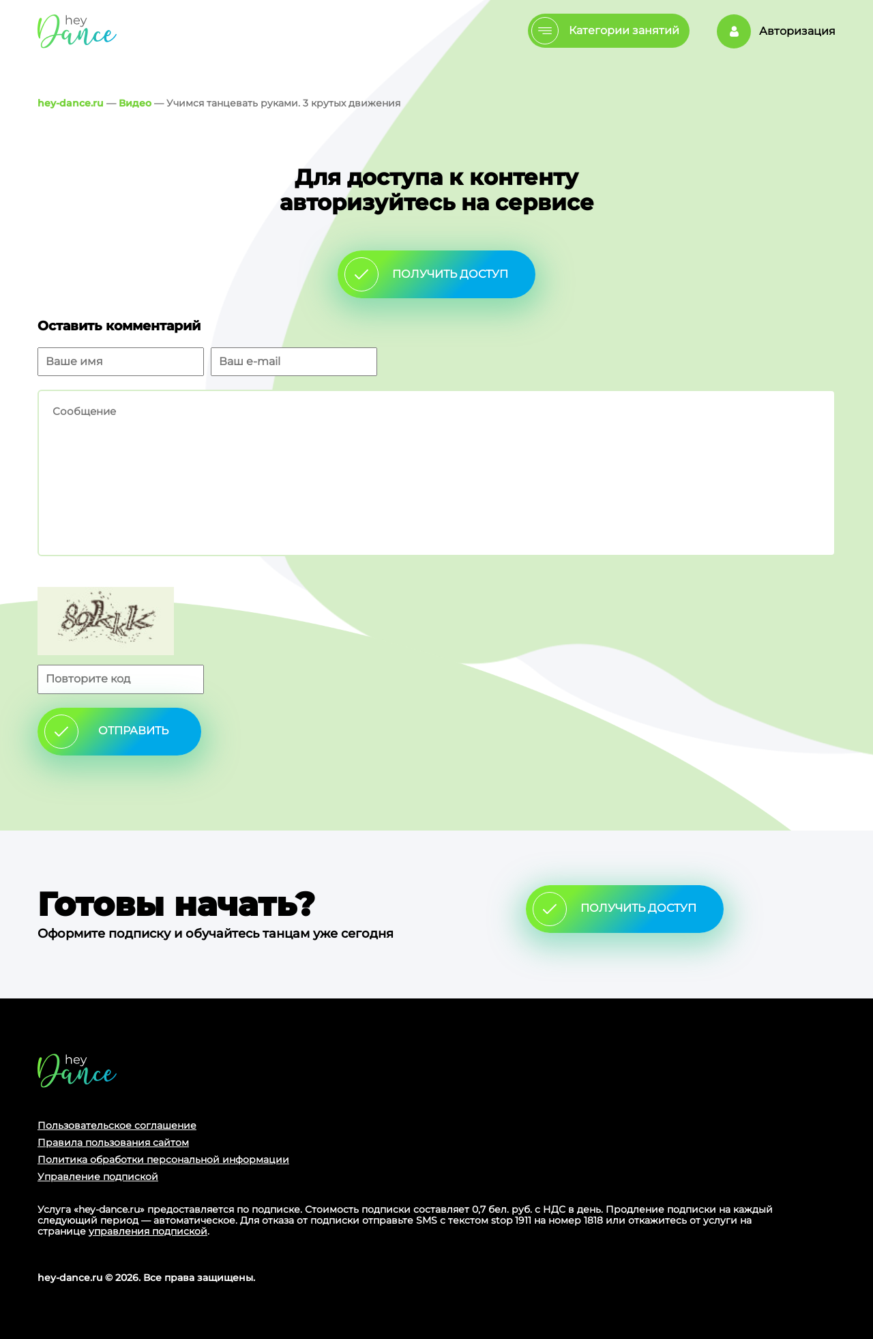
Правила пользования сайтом (113, 1142)
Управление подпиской (98, 1176)
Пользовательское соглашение (117, 1125)
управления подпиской (148, 1231)
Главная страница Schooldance (77, 31)
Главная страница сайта (77, 1070)
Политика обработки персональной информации (163, 1159)
